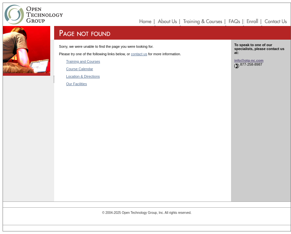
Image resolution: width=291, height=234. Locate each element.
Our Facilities (76, 84)
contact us (139, 54)
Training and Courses (83, 61)
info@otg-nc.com (248, 60)
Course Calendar (79, 69)
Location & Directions (83, 76)
